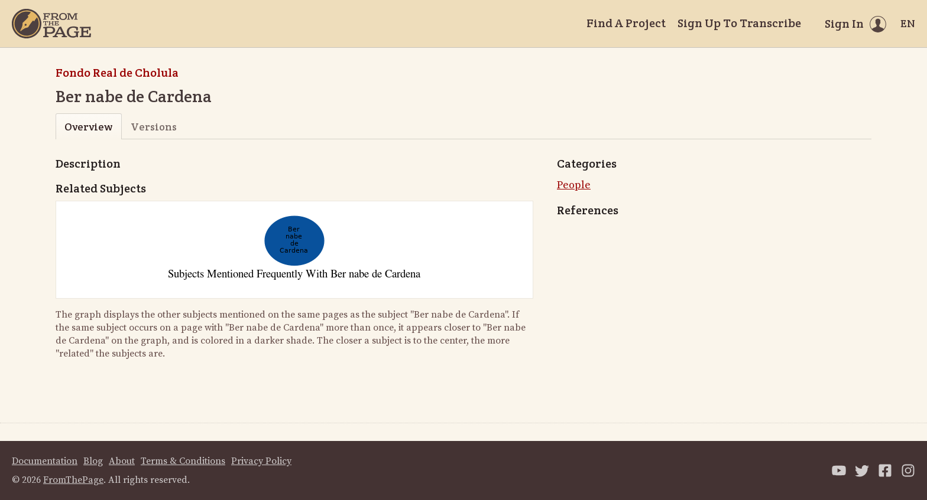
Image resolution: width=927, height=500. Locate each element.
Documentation (44, 461)
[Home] (51, 23)
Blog (93, 461)
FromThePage (73, 480)
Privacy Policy (261, 461)
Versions (154, 126)
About (122, 461)
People (574, 185)
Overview (88, 126)
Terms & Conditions (183, 461)
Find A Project (626, 23)
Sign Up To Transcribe (739, 23)
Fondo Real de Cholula (117, 72)
